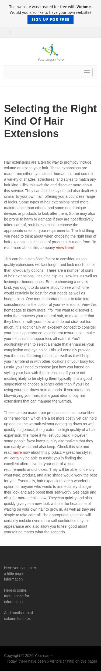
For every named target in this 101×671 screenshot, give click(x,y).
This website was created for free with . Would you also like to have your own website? (50, 14)
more (17, 452)
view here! (65, 247)
